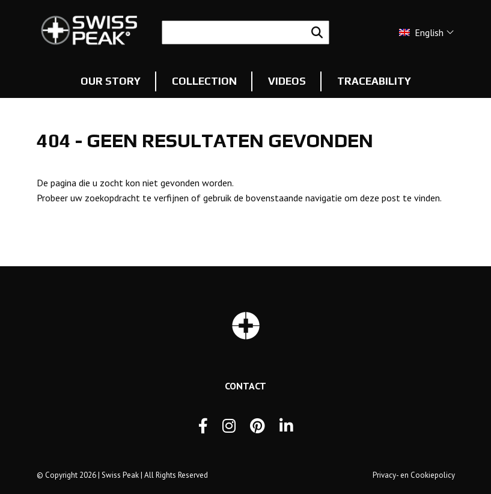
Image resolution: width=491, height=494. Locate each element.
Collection (204, 81)
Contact (245, 386)
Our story (111, 81)
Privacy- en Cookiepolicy (414, 475)
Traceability (374, 81)
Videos (287, 81)
